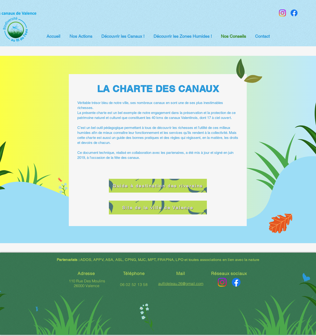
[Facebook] (294, 13)
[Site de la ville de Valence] (158, 207)
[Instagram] (282, 13)
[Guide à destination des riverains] (158, 186)
